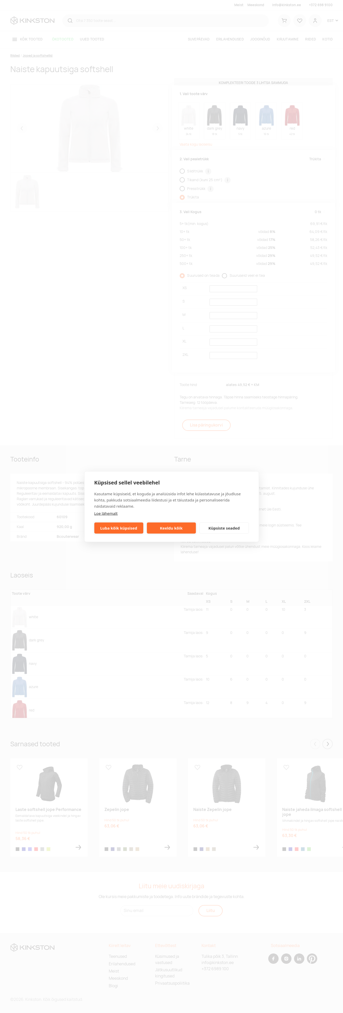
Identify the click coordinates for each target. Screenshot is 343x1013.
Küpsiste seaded (224, 528)
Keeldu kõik (171, 528)
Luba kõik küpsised (118, 528)
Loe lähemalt (106, 513)
